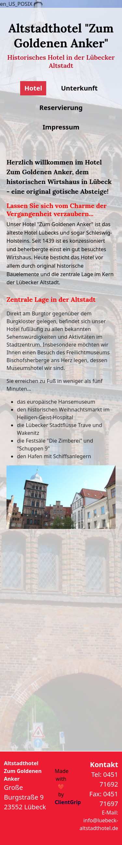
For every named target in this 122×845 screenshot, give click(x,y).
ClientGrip (68, 802)
